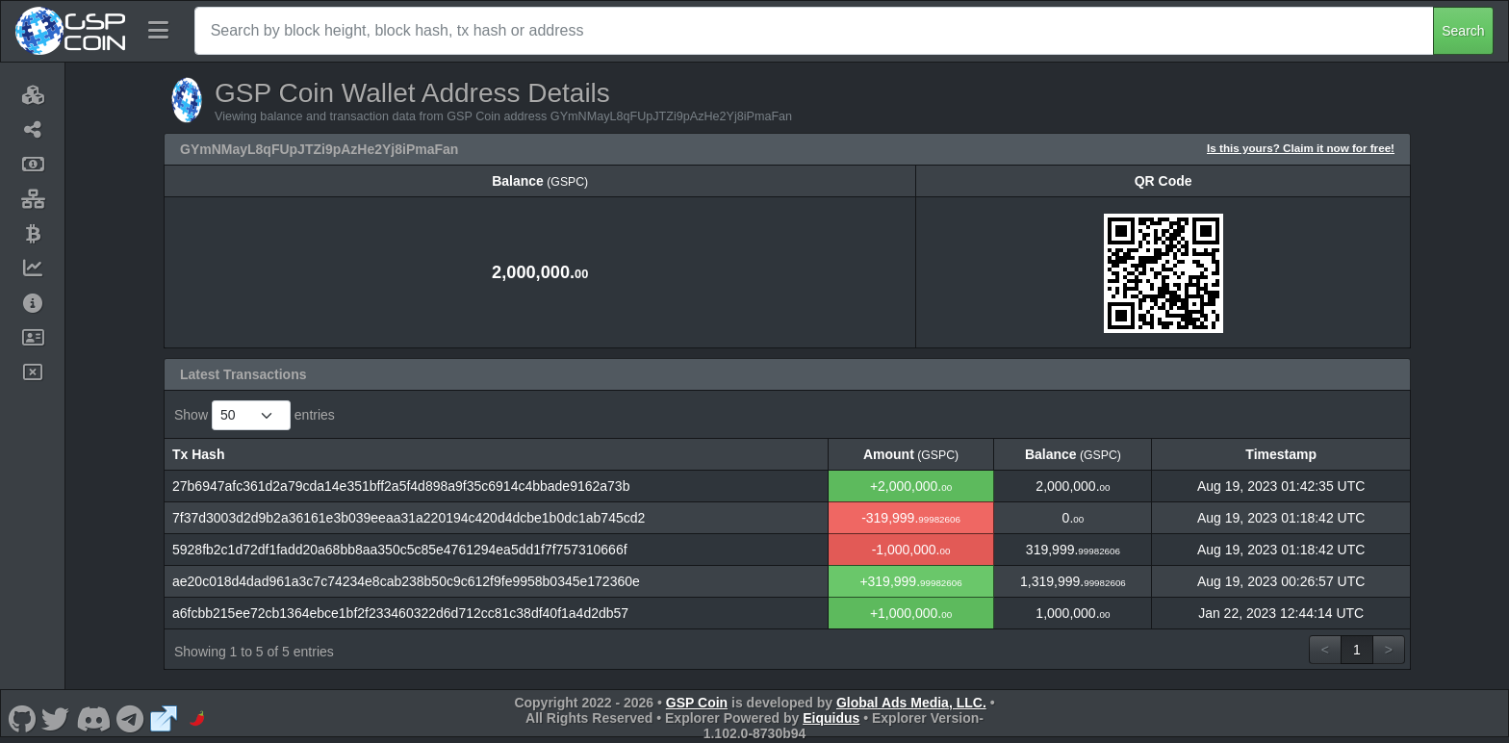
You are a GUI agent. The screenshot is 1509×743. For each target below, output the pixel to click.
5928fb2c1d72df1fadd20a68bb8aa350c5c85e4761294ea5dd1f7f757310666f (399, 549)
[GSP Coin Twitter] (55, 718)
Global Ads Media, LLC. (911, 702)
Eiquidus (831, 718)
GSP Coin (697, 702)
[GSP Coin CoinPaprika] (197, 718)
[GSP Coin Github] (22, 718)
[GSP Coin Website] (163, 718)
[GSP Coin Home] (70, 31)
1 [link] (1357, 649)
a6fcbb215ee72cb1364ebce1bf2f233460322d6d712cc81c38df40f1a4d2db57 (400, 613)
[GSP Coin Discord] (93, 718)
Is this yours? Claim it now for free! (1300, 147)
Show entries (254, 415)
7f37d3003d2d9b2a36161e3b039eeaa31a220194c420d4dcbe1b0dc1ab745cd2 (408, 517)
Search (1463, 30)
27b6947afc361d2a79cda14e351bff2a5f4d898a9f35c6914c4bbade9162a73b (400, 486)
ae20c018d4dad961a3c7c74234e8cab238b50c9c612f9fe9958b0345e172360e (406, 581)
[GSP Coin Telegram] (130, 718)
